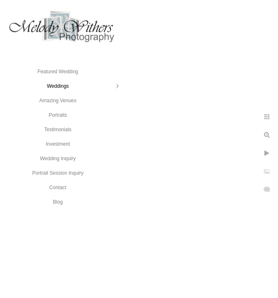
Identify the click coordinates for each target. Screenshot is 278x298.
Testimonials (57, 129)
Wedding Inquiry (58, 158)
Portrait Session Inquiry (57, 173)
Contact (57, 187)
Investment (58, 144)
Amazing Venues (57, 100)
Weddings (58, 86)
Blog (58, 202)
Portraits (58, 115)
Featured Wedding (58, 71)
